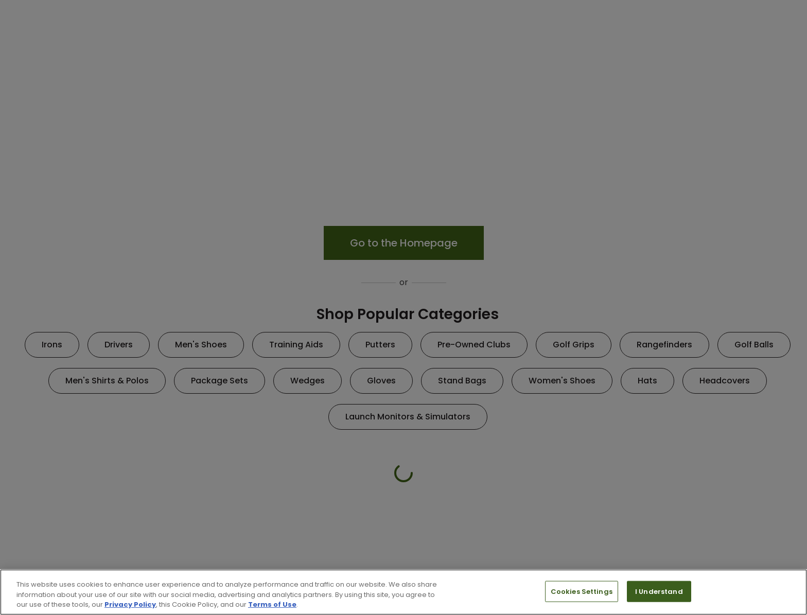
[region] (403, 592)
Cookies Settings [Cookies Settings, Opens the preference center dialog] (581, 591)
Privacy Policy (130, 604)
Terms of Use (272, 604)
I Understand (659, 591)
